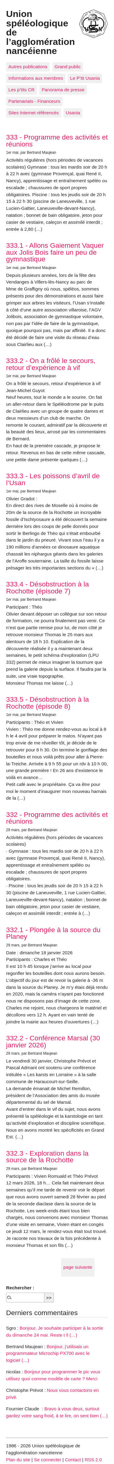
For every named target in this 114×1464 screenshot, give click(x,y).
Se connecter (47, 1459)
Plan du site (18, 1459)
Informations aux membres (36, 78)
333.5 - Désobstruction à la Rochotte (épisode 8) (47, 702)
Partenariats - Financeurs (34, 101)
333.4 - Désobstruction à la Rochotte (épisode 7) (47, 587)
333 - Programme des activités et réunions (57, 140)
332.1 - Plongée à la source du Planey (53, 933)
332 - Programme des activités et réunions (57, 818)
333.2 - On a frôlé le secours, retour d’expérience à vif (50, 364)
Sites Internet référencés (34, 112)
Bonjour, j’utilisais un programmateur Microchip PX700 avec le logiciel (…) (48, 1353)
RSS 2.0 (93, 1459)
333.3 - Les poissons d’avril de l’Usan (53, 479)
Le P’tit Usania (85, 78)
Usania (73, 112)
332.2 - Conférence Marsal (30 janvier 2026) (53, 1041)
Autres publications (28, 66)
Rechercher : (20, 1287)
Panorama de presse (63, 89)
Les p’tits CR (22, 89)
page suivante (78, 1267)
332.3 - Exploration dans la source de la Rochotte (47, 1156)
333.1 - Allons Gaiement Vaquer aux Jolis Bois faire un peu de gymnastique (55, 252)
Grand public (67, 66)
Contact (73, 1459)
